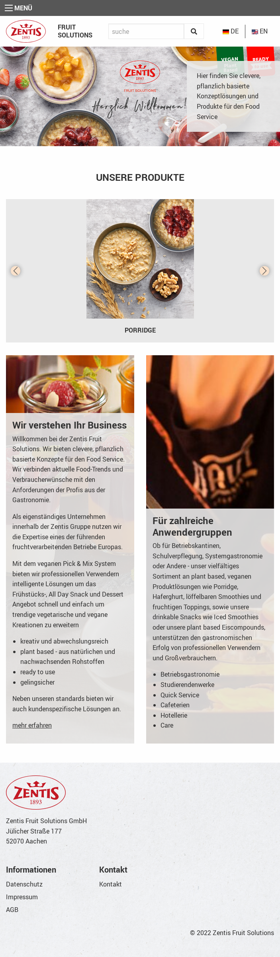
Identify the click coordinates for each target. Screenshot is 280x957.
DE (231, 31)
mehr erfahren (32, 725)
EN (260, 31)
